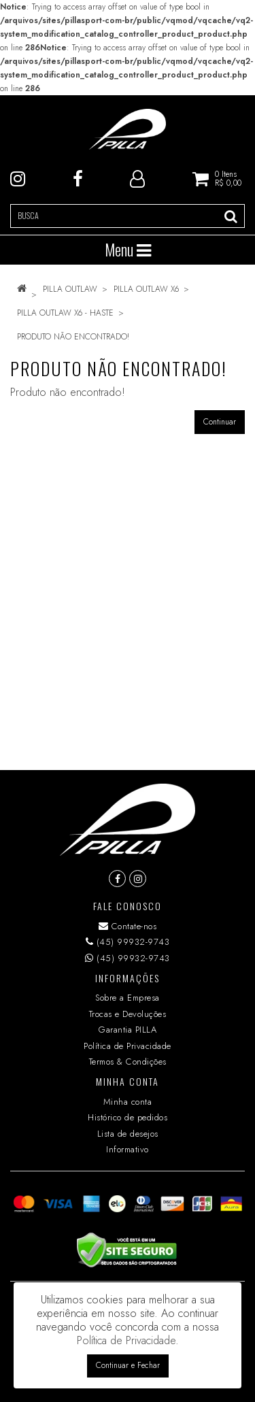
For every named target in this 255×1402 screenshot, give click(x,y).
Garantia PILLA (127, 1029)
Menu (128, 249)
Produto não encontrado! (73, 337)
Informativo (127, 1149)
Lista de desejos (127, 1133)
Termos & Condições (128, 1061)
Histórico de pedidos (127, 1117)
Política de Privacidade (127, 1045)
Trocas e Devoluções (128, 1013)
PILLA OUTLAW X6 (146, 289)
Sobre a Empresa (127, 997)
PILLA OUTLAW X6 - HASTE (65, 313)
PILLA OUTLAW (70, 289)
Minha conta (127, 1101)
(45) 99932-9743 (128, 941)
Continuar (219, 422)
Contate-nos (128, 926)
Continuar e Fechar (128, 1365)
